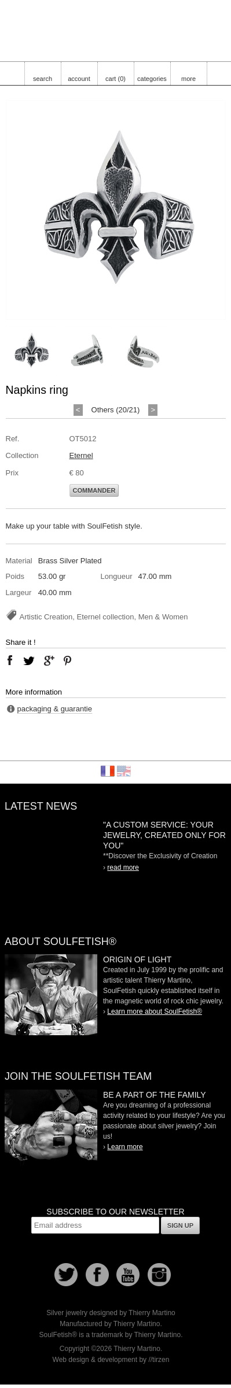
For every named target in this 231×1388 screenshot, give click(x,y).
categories (152, 78)
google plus (48, 660)
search (42, 78)
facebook (10, 660)
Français (108, 771)
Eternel (81, 455)
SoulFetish (51, 994)
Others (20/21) (115, 409)
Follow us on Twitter (66, 1274)
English (124, 771)
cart (115, 78)
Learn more (124, 1147)
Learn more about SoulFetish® (154, 1011)
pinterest (67, 660)
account (79, 78)
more (188, 78)
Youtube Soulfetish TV (128, 1274)
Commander (94, 490)
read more (123, 867)
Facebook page (97, 1274)
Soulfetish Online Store (115, 29)
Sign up (180, 1225)
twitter (29, 660)
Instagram (159, 1274)
